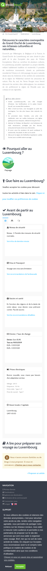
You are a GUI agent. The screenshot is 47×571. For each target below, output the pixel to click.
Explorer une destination (12, 495)
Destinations (25, 34)
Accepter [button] (20, 567)
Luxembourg (36, 34)
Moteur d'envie (8, 489)
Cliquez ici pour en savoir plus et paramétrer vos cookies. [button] (23, 558)
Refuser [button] (8, 567)
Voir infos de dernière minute (18, 241)
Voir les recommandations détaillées (21, 315)
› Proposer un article (36, 473)
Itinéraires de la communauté (14, 498)
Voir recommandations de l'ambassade (22, 274)
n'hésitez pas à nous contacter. (28, 465)
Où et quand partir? (11, 34)
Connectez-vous (9, 501)
